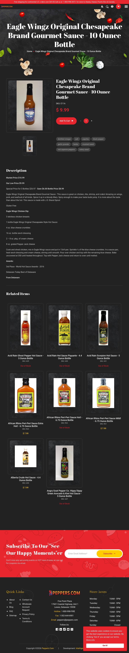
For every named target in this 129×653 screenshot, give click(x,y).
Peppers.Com (48, 648)
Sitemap (13, 615)
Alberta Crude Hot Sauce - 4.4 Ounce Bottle (26, 479)
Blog (11, 607)
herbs (76, 144)
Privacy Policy (28, 614)
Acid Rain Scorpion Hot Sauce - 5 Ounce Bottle (103, 357)
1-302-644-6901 (67, 615)
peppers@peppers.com (67, 620)
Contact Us (27, 600)
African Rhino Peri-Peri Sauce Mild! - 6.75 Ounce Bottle (103, 419)
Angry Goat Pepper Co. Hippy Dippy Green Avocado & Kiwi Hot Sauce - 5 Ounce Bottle (64, 493)
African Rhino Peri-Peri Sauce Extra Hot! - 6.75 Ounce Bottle (25, 424)
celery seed (84, 149)
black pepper (98, 139)
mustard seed (88, 144)
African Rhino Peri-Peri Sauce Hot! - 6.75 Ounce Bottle (64, 418)
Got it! (105, 646)
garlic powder (63, 144)
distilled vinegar (64, 139)
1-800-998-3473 (69, 2)
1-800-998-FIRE (68, 611)
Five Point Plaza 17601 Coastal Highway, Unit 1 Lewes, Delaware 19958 (64, 604)
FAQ (11, 611)
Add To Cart (66, 121)
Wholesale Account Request (26, 607)
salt (76, 139)
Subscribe (109, 553)
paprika (86, 139)
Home (29, 51)
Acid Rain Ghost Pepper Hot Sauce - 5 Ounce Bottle (25, 357)
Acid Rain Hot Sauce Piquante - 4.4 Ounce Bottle (64, 357)
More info (90, 640)
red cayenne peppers (66, 149)
